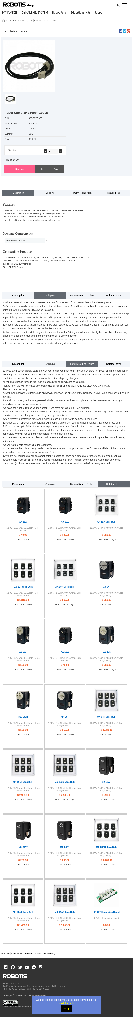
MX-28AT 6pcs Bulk (23, 912)
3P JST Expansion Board (107, 912)
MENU (125, 5)
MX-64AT (64, 847)
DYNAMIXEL (9, 12)
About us (5, 953)
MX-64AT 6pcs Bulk (65, 912)
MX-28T (65, 717)
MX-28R (107, 652)
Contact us (16, 953)
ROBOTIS (19, 4)
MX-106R (23, 717)
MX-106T (23, 652)
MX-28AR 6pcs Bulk (106, 847)
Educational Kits (80, 12)
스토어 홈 (3, 20)
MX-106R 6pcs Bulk (65, 782)
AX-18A (65, 521)
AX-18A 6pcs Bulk (64, 587)
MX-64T (107, 587)
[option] (10, 12)
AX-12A (23, 521)
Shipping (50, 193)
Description (18, 193)
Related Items (114, 193)
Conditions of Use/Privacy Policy (39, 953)
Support (99, 12)
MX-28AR (106, 782)
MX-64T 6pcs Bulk (106, 717)
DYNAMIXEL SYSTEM (35, 12)
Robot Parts (59, 12)
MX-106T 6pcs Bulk (23, 782)
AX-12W (65, 652)
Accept (66, 1008)
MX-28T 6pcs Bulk (23, 587)
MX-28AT (23, 847)
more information (66, 1003)
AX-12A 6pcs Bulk (106, 521)
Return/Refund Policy (82, 193)
